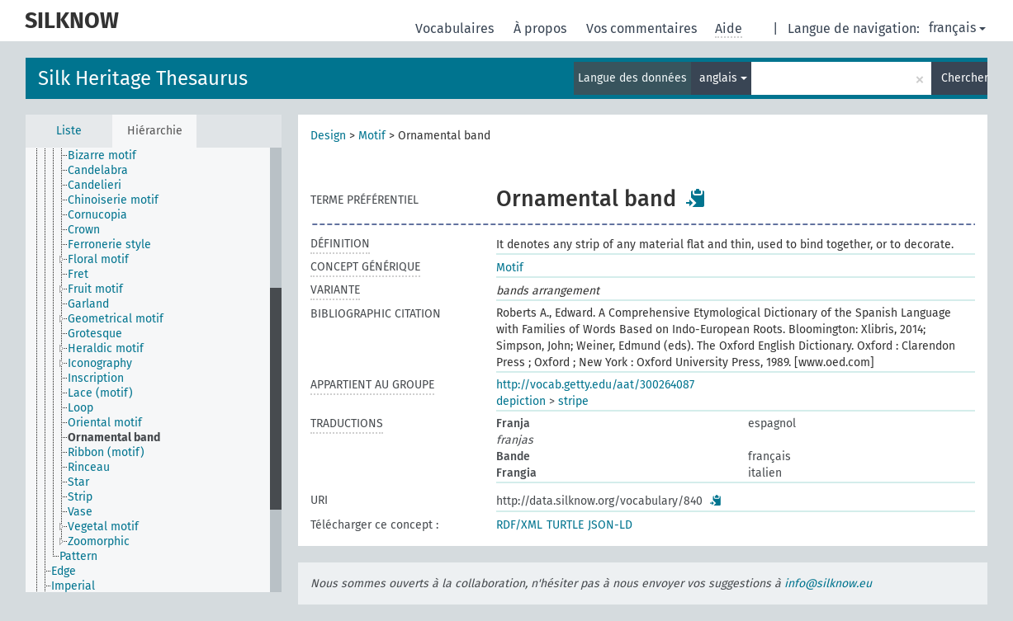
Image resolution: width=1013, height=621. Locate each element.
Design (328, 136)
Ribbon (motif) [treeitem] (106, 452)
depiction (521, 401)
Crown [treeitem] (84, 230)
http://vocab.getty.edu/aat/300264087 (595, 385)
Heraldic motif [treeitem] (106, 348)
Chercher (964, 78)
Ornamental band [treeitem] (114, 437)
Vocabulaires (456, 28)
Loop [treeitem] (80, 408)
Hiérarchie (154, 131)
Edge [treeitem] (63, 571)
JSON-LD (610, 525)
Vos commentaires (643, 28)
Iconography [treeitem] (100, 363)
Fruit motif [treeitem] (95, 289)
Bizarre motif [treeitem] (102, 155)
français (957, 27)
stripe (573, 401)
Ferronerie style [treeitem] (109, 245)
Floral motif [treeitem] (98, 259)
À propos (542, 28)
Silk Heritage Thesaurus (143, 78)
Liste (69, 131)
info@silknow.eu (828, 583)
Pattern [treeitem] (78, 556)
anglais (723, 78)
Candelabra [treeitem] (98, 170)
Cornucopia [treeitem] (97, 215)
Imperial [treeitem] (73, 586)
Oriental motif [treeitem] (105, 423)
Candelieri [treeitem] (94, 185)
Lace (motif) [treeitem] (100, 393)
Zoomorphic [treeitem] (99, 541)
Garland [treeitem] (88, 304)
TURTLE (565, 525)
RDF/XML (519, 525)
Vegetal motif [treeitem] (103, 527)
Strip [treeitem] (80, 497)
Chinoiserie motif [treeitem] (113, 200)
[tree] (154, 370)
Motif (372, 136)
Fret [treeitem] (78, 274)
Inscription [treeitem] (96, 378)
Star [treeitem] (78, 482)
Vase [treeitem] (80, 512)
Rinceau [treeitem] (89, 467)
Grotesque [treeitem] (95, 334)
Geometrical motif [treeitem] (115, 319)
